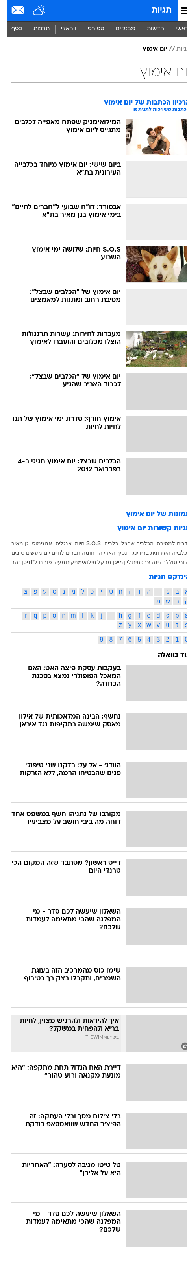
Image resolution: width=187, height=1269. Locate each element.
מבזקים (118, 29)
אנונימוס (34, 543)
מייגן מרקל (103, 562)
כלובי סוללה (169, 562)
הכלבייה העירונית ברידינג (154, 553)
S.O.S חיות (80, 543)
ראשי (174, 29)
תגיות (154, 10)
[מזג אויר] (32, 11)
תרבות (34, 29)
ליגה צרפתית (139, 562)
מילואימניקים (73, 562)
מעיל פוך (47, 562)
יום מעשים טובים (23, 553)
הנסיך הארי (109, 553)
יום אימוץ (147, 49)
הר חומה (84, 553)
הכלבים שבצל (130, 543)
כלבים (104, 543)
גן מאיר (12, 543)
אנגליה (56, 543)
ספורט (88, 29)
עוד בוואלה (166, 655)
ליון (120, 562)
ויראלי (61, 29)
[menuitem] (147, 29)
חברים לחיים (58, 553)
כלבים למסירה (166, 543)
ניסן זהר (13, 562)
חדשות (148, 29)
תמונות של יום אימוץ (150, 514)
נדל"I (29, 562)
